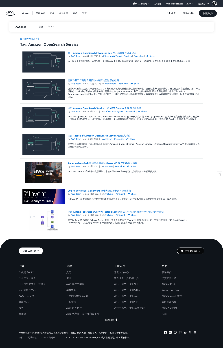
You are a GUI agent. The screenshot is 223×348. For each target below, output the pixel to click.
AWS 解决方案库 (75, 284)
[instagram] (175, 333)
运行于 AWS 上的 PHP (126, 301)
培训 (68, 278)
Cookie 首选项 (48, 337)
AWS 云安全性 (26, 295)
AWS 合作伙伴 (74, 307)
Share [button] (150, 56)
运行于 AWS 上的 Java (126, 295)
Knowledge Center (172, 290)
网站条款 (32, 337)
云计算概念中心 (27, 290)
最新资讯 (23, 301)
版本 (50, 26)
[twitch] (180, 333)
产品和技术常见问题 (77, 295)
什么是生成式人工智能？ (32, 284)
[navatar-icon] (214, 3)
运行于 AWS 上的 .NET (126, 284)
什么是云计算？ (27, 278)
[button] (217, 3)
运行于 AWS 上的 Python (127, 290)
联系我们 (167, 272)
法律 (164, 313)
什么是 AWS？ (26, 272)
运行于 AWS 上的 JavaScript (129, 307)
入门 (68, 272)
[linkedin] (170, 333)
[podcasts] (190, 333)
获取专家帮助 (169, 301)
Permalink (139, 56)
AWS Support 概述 (172, 295)
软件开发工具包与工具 (126, 278)
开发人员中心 (121, 272)
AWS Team (76, 56)
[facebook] (165, 333)
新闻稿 (22, 313)
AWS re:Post (168, 284)
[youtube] (185, 333)
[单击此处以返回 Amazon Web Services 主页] (10, 15)
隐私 (21, 337)
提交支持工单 (169, 278)
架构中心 (71, 290)
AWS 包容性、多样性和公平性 (82, 313)
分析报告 (71, 301)
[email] (195, 333)
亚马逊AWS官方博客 (30, 38)
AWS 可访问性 (169, 307)
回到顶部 (111, 319)
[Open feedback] (219, 174)
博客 (21, 307)
